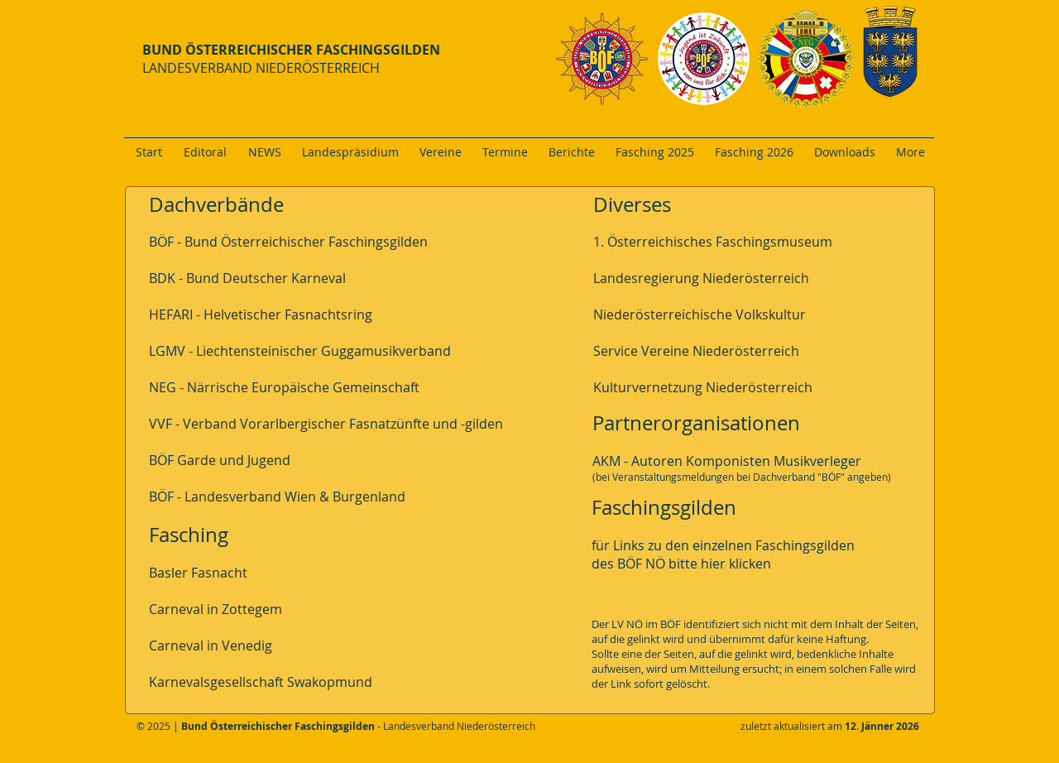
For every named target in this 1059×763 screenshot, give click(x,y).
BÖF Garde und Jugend (219, 460)
